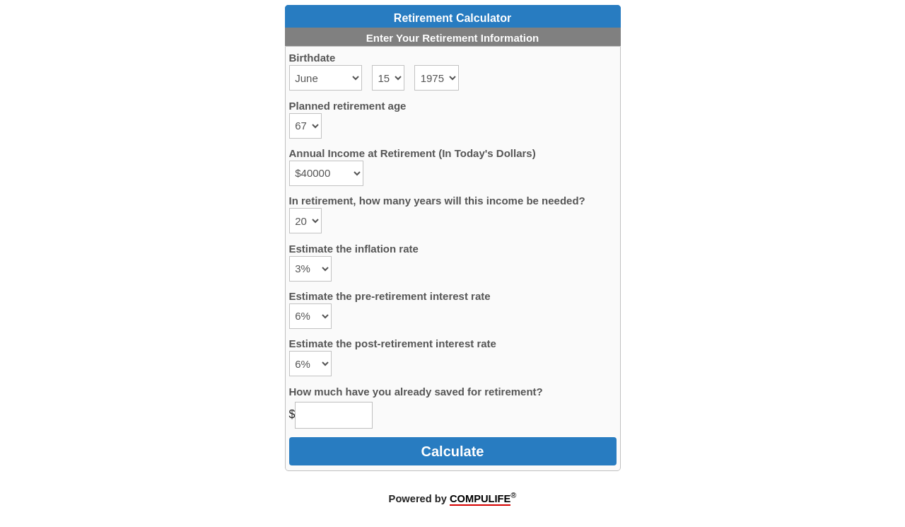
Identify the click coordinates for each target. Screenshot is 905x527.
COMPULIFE (480, 498)
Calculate (452, 451)
